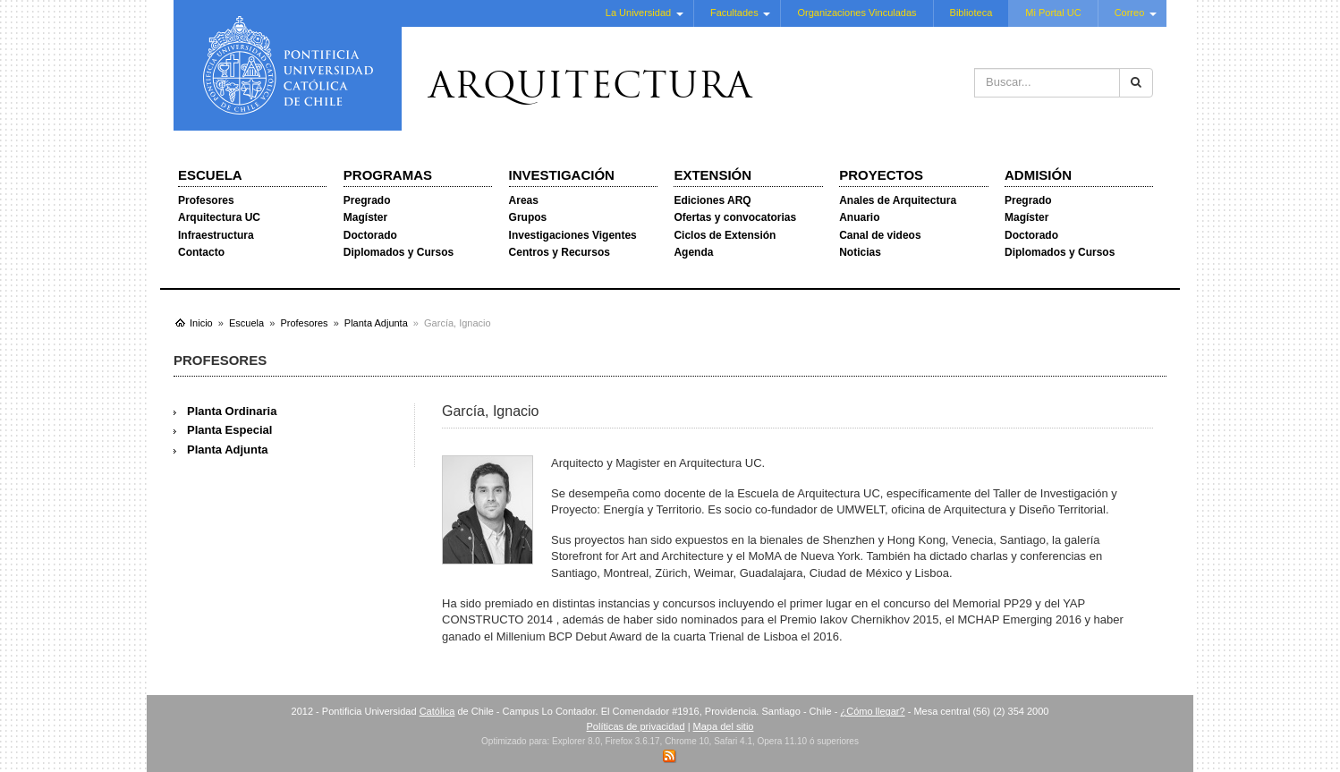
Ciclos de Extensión (725, 235)
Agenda (693, 252)
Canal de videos (879, 235)
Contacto (201, 252)
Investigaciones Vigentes (573, 235)
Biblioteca (971, 12)
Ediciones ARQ (712, 200)
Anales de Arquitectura (897, 200)
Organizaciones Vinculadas (856, 12)
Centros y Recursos (559, 252)
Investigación (562, 174)
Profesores (206, 200)
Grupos (528, 217)
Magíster (365, 217)
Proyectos (881, 174)
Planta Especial (229, 430)
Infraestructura (216, 235)
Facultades (734, 12)
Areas (524, 200)
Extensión (712, 174)
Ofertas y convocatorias (735, 217)
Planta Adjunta (227, 449)
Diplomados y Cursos (398, 252)
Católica (437, 711)
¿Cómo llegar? (872, 711)
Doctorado (370, 235)
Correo (1130, 12)
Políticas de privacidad (636, 726)
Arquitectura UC (219, 217)
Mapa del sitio (723, 726)
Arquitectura (590, 88)
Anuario (859, 217)
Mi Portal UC (1053, 12)
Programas (387, 174)
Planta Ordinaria (231, 411)
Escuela (210, 174)
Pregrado (367, 200)
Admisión (1038, 174)
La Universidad (638, 12)
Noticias (860, 252)
